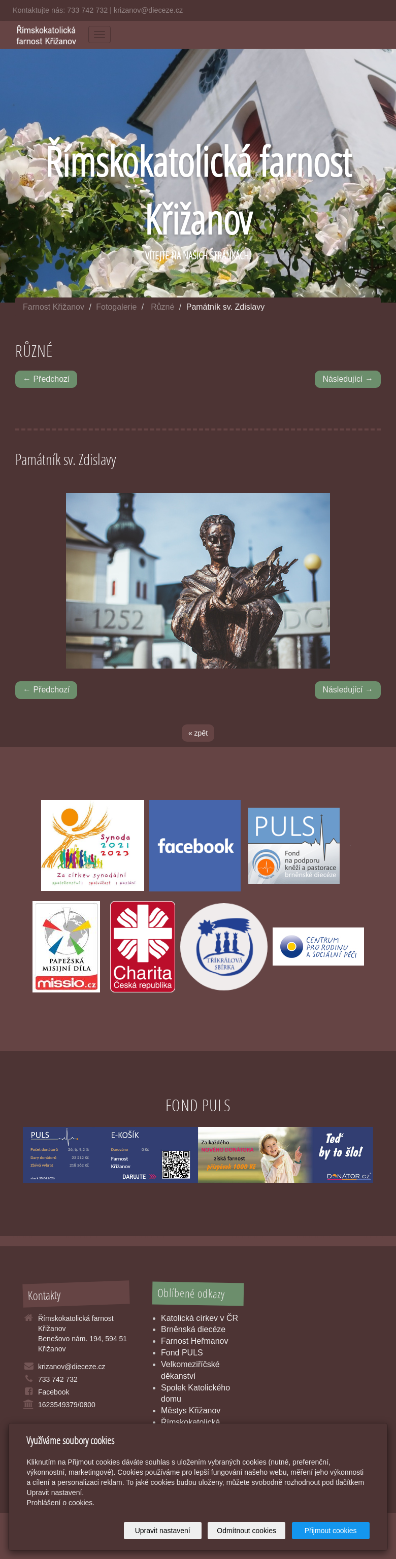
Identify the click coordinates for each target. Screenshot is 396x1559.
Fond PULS (182, 1352)
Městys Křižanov (190, 1410)
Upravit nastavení (162, 1531)
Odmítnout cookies (246, 1531)
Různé (162, 307)
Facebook (53, 1392)
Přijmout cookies (331, 1531)
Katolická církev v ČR (199, 1318)
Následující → (347, 379)
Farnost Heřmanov (194, 1341)
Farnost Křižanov (53, 307)
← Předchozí (46, 379)
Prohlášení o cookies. (60, 1503)
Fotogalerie (116, 307)
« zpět (198, 733)
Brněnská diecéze (193, 1329)
